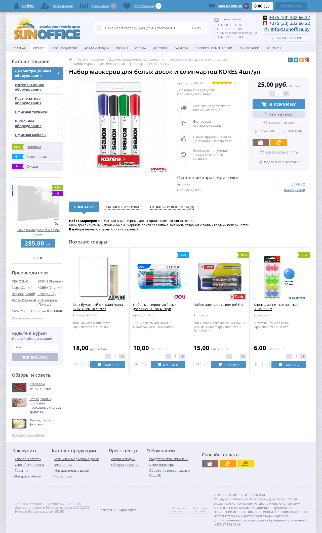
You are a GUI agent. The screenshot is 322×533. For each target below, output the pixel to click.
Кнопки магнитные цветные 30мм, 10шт (276, 307)
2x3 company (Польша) (47, 302)
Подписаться (35, 357)
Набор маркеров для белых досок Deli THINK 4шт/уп (154, 307)
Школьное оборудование (37, 123)
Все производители (27, 318)
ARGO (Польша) (49, 310)
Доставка (160, 48)
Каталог (39, 48)
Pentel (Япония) (24, 300)
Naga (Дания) (22, 287)
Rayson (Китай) (23, 294)
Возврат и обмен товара (214, 48)
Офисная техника (37, 112)
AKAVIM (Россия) (24, 310)
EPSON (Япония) (50, 281)
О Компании (249, 48)
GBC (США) (20, 281)
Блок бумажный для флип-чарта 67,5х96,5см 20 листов (98, 307)
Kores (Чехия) (294, 190)
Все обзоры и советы (28, 435)
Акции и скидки (96, 48)
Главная (19, 48)
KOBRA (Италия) (49, 287)
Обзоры (122, 48)
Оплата (140, 48)
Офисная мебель (37, 134)
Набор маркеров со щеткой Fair (218, 305)
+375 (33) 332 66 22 (289, 23)
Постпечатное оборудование (37, 100)
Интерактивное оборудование (37, 87)
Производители (64, 48)
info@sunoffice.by (290, 29)
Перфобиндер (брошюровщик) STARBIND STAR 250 (37, 232)
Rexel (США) (46, 294)
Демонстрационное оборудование (37, 73)
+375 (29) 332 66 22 (289, 17)
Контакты (273, 48)
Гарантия (181, 48)
